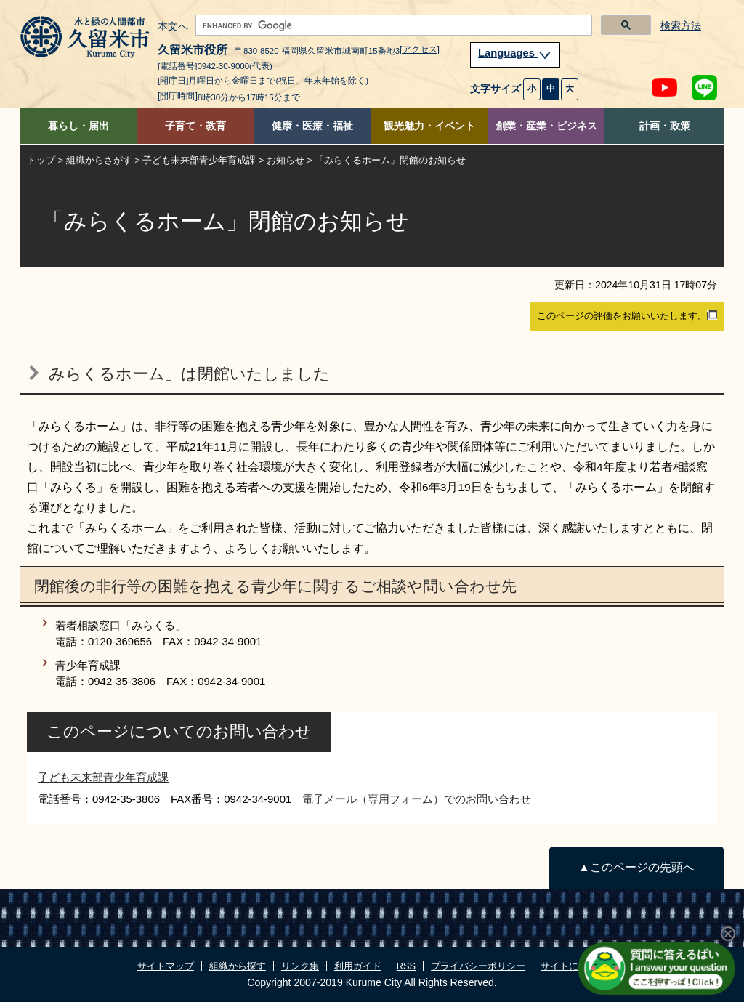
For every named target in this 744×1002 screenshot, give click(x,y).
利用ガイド (357, 966)
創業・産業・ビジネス (546, 126)
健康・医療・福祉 (312, 126)
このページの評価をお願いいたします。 (627, 316)
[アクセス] (420, 49)
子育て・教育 (195, 126)
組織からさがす (99, 160)
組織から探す (237, 966)
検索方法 (680, 25)
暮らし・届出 (78, 126)
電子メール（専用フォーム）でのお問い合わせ (416, 799)
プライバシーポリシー (478, 966)
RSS (406, 966)
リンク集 (300, 966)
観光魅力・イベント (429, 126)
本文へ (173, 27)
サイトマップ (165, 966)
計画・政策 (664, 126)
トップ (41, 160)
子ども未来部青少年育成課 (199, 160)
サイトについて (574, 966)
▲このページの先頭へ (636, 867)
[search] (392, 25)
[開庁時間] (178, 96)
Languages (515, 53)
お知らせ (285, 160)
